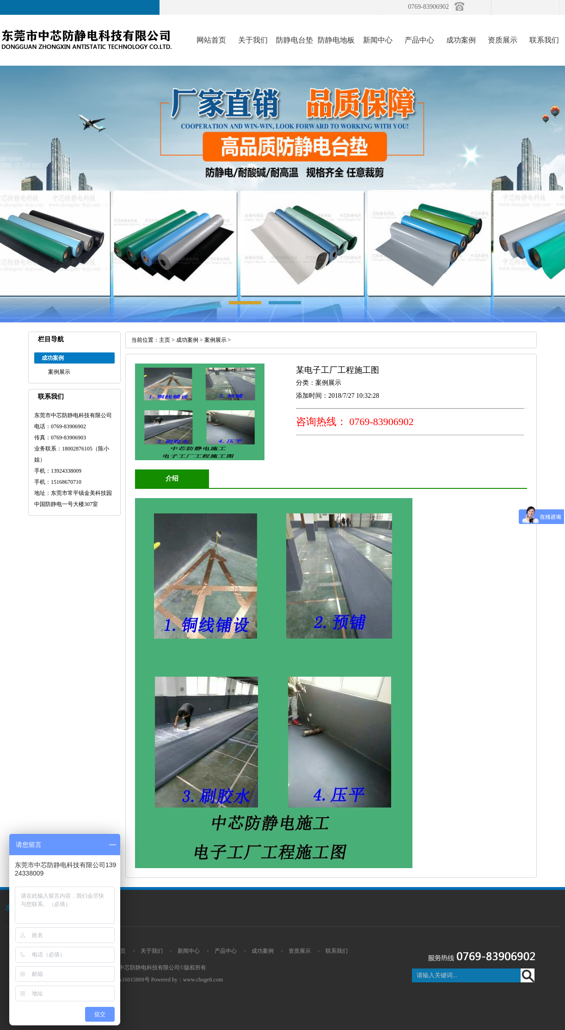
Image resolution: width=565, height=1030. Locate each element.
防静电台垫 (294, 40)
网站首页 (211, 40)
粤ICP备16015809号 (126, 979)
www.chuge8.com (203, 979)
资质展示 (502, 40)
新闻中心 (378, 40)
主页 (164, 340)
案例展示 (59, 372)
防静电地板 (336, 40)
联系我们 (544, 40)
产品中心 (419, 40)
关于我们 (253, 40)
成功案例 (461, 40)
